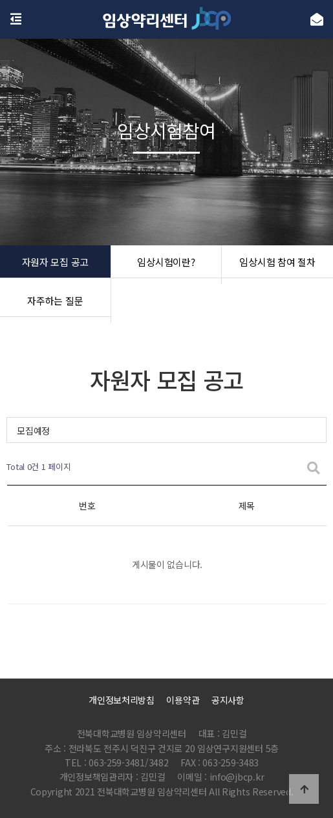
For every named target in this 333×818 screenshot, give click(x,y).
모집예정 (33, 430)
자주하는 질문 (55, 303)
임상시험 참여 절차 (278, 265)
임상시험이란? (166, 265)
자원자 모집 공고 (55, 265)
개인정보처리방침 (122, 699)
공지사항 (227, 699)
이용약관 (182, 699)
